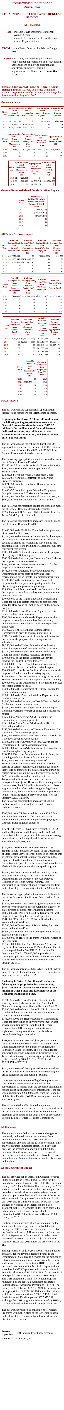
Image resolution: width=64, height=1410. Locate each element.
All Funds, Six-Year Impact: (17, 234)
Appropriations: (10, 101)
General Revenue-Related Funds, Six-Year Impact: (30, 190)
